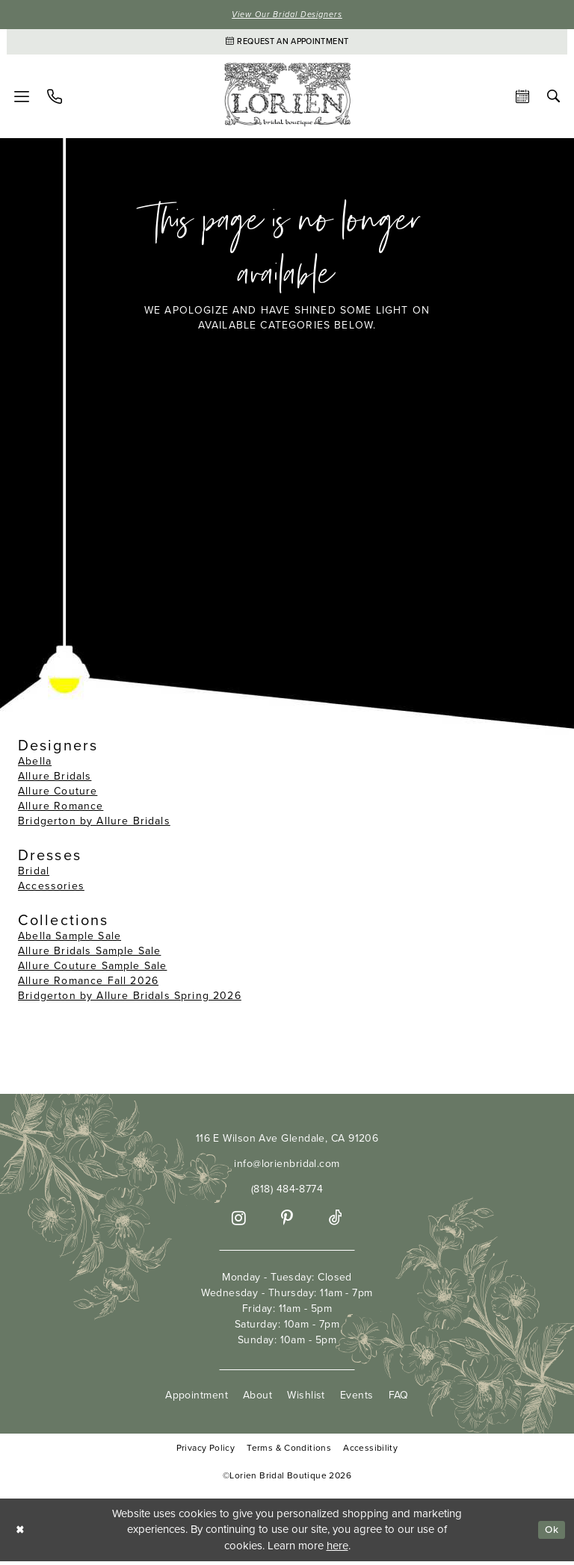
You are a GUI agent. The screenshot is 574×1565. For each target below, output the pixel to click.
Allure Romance (60, 810)
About (257, 1399)
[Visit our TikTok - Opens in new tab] (335, 1222)
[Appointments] (287, 44)
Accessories (51, 889)
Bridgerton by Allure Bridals (94, 825)
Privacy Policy (205, 1451)
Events (357, 1399)
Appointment (196, 1399)
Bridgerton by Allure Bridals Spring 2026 (129, 999)
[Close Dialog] (21, 1533)
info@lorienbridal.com (286, 1167)
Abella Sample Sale (69, 940)
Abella (35, 765)
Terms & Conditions (289, 1451)
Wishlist (306, 1399)
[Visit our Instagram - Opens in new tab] (239, 1222)
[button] (21, 100)
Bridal (33, 875)
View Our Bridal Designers (287, 15)
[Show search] (553, 99)
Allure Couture (57, 795)
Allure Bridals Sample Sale (89, 954)
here (337, 1549)
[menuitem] (21, 100)
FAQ (399, 1399)
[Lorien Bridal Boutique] (287, 99)
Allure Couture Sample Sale (92, 969)
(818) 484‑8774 (287, 1193)
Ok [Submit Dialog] (550, 1533)
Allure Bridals (54, 780)
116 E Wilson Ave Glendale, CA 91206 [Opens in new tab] (287, 1142)
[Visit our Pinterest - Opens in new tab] (287, 1222)
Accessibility (370, 1451)
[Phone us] (54, 100)
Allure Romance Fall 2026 (88, 984)
